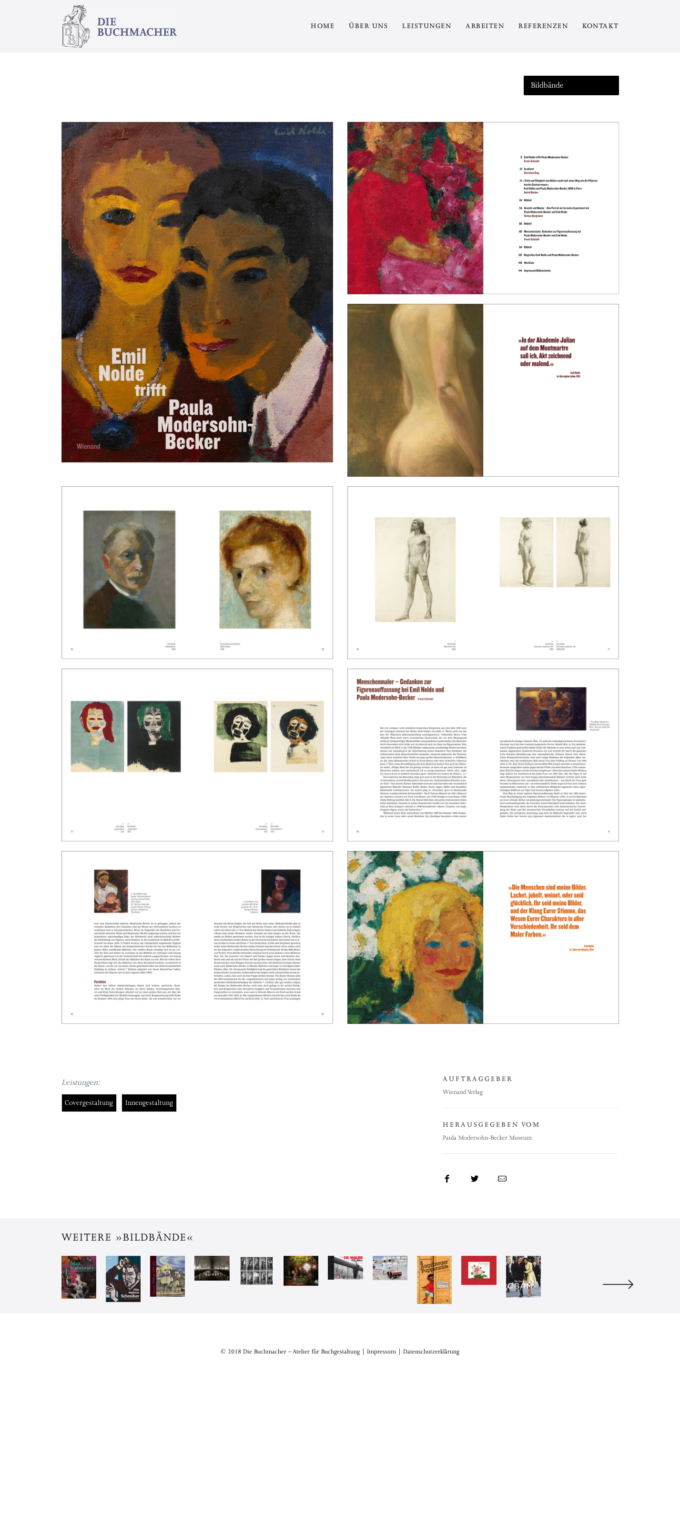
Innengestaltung (149, 1103)
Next (618, 1351)
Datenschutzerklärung (431, 1485)
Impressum (381, 1485)
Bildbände (547, 85)
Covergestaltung (89, 1103)
